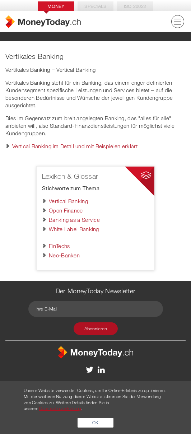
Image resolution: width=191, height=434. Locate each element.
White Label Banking (74, 229)
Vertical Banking (68, 201)
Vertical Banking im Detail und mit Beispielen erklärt (75, 146)
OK (95, 422)
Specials (95, 6)
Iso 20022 (135, 6)
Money (56, 6)
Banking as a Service (74, 219)
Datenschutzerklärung (60, 408)
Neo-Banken (64, 255)
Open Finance (66, 210)
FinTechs (59, 246)
